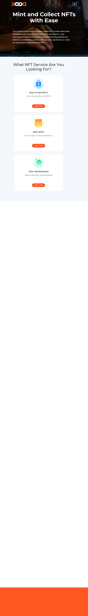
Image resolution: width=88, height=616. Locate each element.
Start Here (38, 106)
